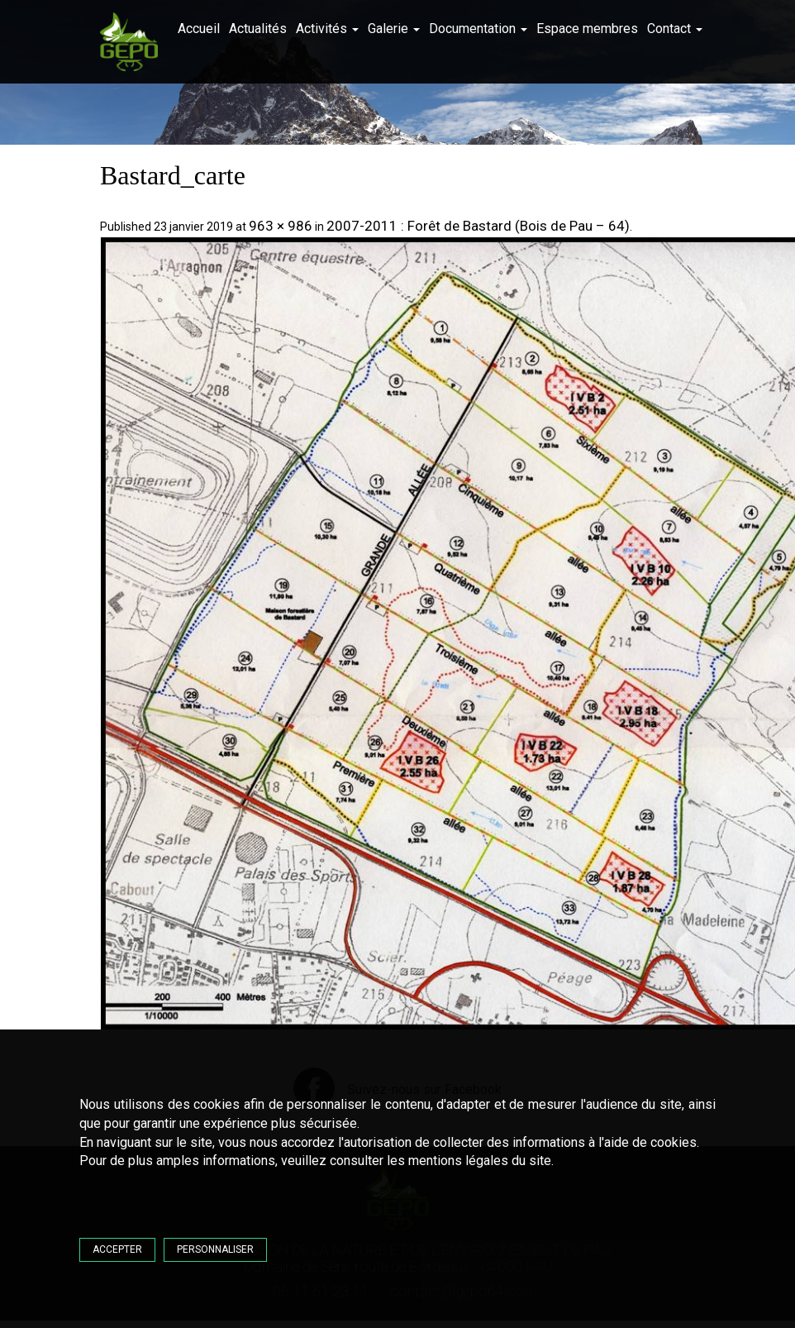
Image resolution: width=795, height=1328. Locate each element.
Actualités (258, 28)
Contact (674, 28)
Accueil (199, 28)
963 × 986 (280, 225)
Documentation (478, 28)
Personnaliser (215, 1249)
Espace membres (587, 28)
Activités (327, 28)
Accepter (117, 1249)
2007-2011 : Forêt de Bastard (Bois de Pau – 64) (478, 225)
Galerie (394, 28)
